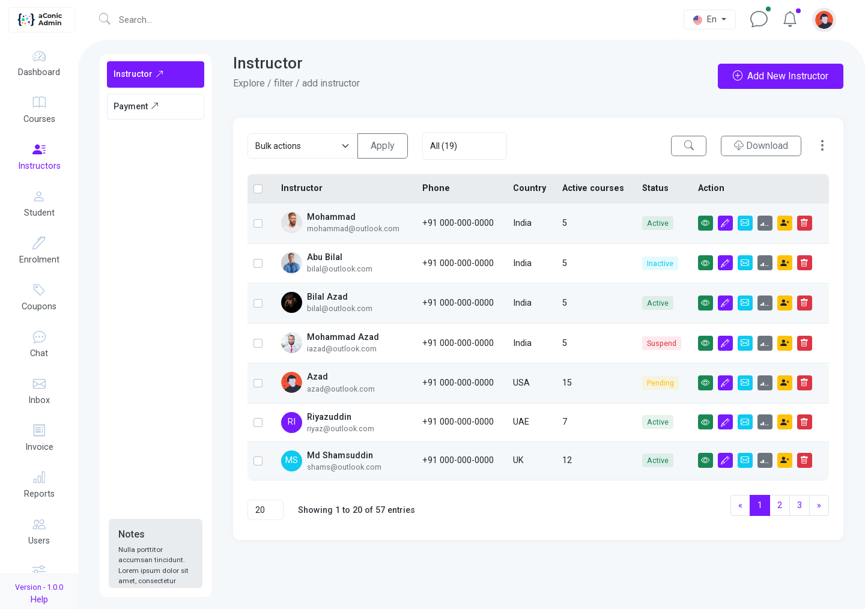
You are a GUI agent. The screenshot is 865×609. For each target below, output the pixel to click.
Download (761, 145)
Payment (136, 107)
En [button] (706, 19)
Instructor (139, 74)
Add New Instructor (780, 76)
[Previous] (740, 506)
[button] (824, 19)
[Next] (819, 506)
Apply (383, 145)
